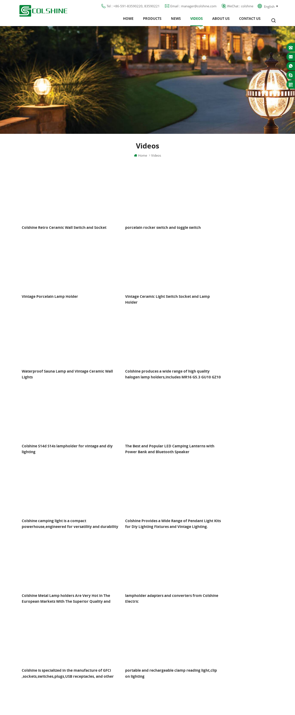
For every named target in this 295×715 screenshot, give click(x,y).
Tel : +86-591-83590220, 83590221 (133, 7)
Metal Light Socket (171, 626)
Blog (105, 634)
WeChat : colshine (240, 7)
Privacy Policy (112, 641)
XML (105, 657)
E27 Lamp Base (169, 641)
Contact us (250, 20)
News (176, 20)
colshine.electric (237, 638)
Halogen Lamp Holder (174, 603)
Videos (196, 20)
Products (152, 20)
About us (221, 20)
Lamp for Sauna (170, 649)
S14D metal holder (172, 665)
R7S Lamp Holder (170, 634)
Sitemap (108, 649)
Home (128, 20)
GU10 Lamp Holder (172, 610)
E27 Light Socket (170, 657)
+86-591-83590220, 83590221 (249, 623)
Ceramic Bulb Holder (173, 672)
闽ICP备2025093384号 (147, 699)
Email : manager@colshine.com (193, 7)
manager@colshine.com (243, 630)
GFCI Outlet (166, 618)
